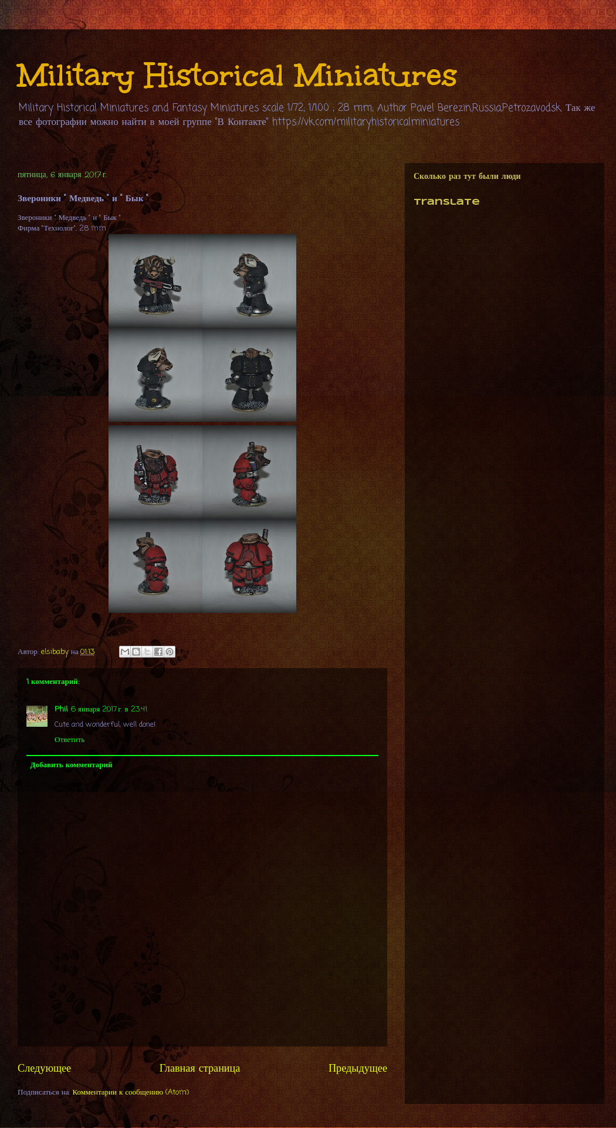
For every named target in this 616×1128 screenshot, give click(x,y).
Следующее (44, 1069)
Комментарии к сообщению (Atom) (131, 1092)
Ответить (69, 740)
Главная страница (200, 1069)
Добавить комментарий (72, 765)
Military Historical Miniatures (238, 75)
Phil (61, 709)
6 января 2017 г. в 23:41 (109, 709)
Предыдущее (358, 1069)
